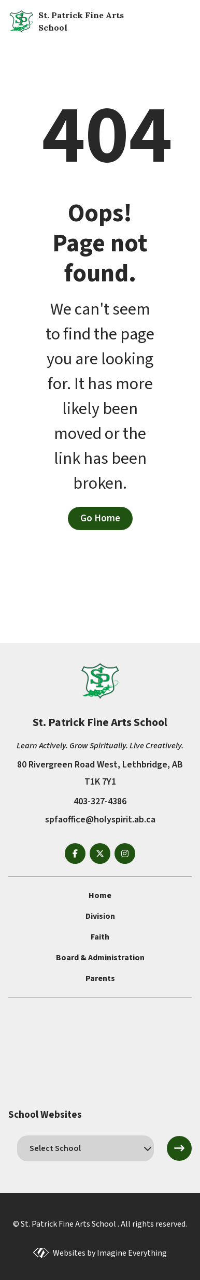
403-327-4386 (100, 801)
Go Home (100, 518)
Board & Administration (100, 957)
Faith (100, 937)
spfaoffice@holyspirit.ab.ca (100, 819)
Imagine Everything (132, 1253)
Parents (100, 978)
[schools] (85, 1148)
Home (100, 895)
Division (100, 916)
